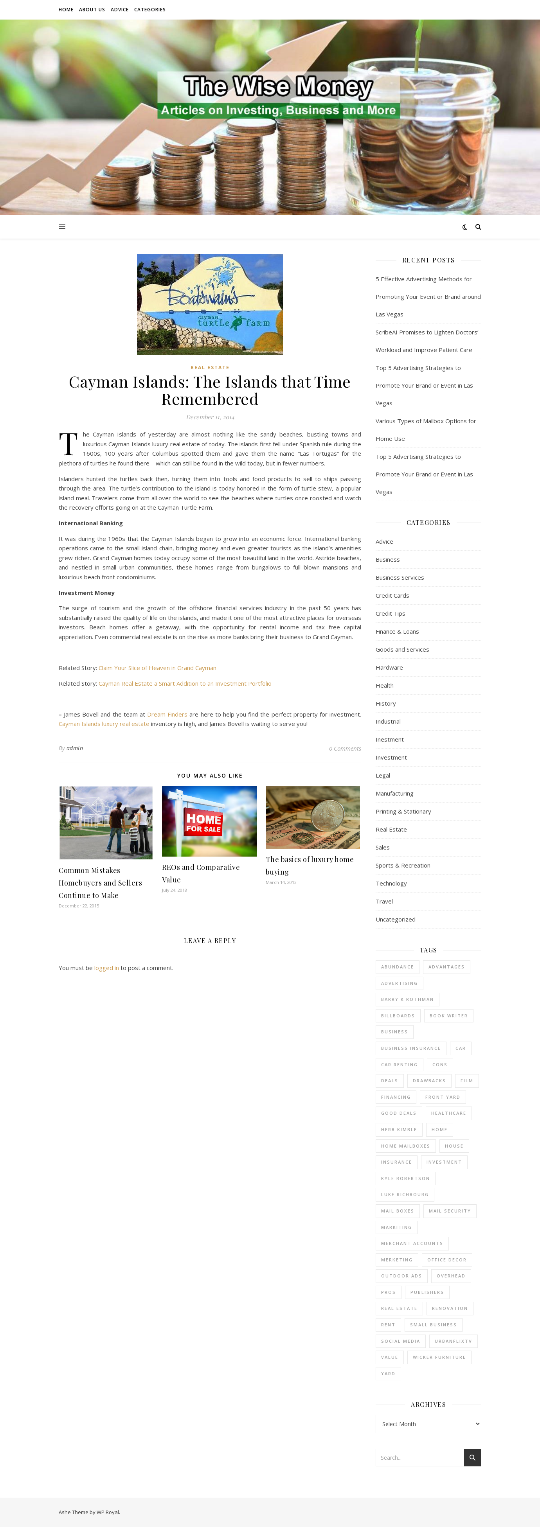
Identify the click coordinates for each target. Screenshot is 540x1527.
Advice (120, 9)
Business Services (400, 577)
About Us (92, 9)
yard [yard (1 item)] (388, 1373)
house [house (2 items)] (454, 1146)
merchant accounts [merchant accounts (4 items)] (412, 1243)
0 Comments (345, 748)
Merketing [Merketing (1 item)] (397, 1260)
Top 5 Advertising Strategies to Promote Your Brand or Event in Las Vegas (424, 385)
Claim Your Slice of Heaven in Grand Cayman (157, 668)
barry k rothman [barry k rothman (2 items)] (407, 999)
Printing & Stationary (403, 811)
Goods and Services (402, 649)
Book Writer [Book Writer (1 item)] (449, 1016)
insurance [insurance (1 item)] (396, 1162)
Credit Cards (392, 595)
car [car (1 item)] (460, 1048)
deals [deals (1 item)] (389, 1080)
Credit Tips (390, 613)
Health (385, 685)
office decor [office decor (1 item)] (447, 1260)
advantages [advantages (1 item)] (446, 967)
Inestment (390, 739)
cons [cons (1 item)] (440, 1064)
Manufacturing (395, 793)
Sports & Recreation (403, 865)
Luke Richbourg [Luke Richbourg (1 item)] (405, 1194)
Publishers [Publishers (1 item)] (427, 1292)
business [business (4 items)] (394, 1032)
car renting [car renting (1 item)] (399, 1064)
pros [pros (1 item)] (388, 1292)
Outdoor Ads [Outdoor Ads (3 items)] (401, 1276)
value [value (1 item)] (389, 1357)
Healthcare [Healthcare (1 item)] (448, 1113)
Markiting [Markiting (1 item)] (396, 1227)
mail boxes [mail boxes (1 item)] (397, 1211)
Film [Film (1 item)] (467, 1080)
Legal (383, 775)
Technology (391, 883)
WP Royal (108, 1512)
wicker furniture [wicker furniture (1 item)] (439, 1357)
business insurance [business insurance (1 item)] (411, 1048)
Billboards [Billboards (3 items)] (398, 1016)
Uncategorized (396, 919)
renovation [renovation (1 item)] (450, 1308)
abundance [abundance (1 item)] (397, 967)
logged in (106, 968)
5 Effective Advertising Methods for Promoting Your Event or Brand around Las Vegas (428, 296)
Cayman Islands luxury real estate (104, 724)
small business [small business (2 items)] (433, 1325)
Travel (384, 901)
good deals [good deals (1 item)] (399, 1113)
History (386, 703)
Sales (383, 847)
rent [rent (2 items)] (388, 1325)
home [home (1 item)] (440, 1129)
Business (388, 559)
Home (66, 9)
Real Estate (210, 367)
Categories (150, 9)
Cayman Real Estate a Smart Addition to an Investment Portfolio (185, 683)
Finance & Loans (397, 631)
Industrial (388, 721)
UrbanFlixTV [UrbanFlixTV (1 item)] (453, 1341)
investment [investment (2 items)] (444, 1162)
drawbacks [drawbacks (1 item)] (429, 1080)
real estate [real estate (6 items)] (399, 1308)
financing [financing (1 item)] (396, 1097)
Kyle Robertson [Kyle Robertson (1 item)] (405, 1178)
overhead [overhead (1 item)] (451, 1276)
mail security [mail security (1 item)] (450, 1211)
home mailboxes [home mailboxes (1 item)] (405, 1146)
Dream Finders (167, 714)
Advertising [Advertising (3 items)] (399, 983)
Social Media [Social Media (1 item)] (400, 1341)
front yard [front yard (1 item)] (443, 1097)
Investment (391, 757)
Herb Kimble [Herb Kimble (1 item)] (399, 1129)
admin (75, 748)
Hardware (389, 667)
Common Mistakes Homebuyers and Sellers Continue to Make (100, 883)
